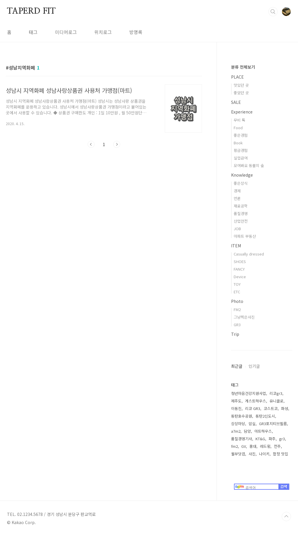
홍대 (252, 446)
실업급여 (241, 158)
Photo (237, 301)
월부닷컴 (238, 454)
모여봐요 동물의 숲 (249, 165)
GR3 (237, 324)
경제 (237, 191)
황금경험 (241, 150)
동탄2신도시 (265, 416)
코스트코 (271, 408)
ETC (237, 291)
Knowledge (242, 175)
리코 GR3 (252, 408)
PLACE (237, 77)
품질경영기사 (241, 438)
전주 (277, 446)
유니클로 (276, 401)
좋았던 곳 (241, 92)
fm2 (234, 446)
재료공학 (241, 206)
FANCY (239, 269)
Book (238, 142)
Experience (242, 112)
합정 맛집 (280, 454)
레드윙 (265, 446)
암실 (252, 423)
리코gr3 (275, 393)
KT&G (260, 438)
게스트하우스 (255, 401)
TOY (237, 284)
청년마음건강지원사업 (248, 393)
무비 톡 (239, 120)
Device (240, 276)
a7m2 (235, 431)
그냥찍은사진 (244, 317)
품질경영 (241, 213)
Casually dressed (249, 254)
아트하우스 (263, 431)
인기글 (254, 366)
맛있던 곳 (241, 85)
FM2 (237, 309)
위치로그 (103, 32)
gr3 (282, 438)
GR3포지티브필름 (273, 423)
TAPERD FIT (31, 11)
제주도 (236, 401)
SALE (236, 102)
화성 (284, 408)
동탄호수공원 (241, 416)
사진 (252, 454)
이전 (91, 144)
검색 (273, 11)
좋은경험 (241, 135)
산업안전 (241, 221)
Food (238, 127)
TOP (286, 516)
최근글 (236, 366)
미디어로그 (66, 32)
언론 (237, 198)
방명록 (135, 32)
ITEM (236, 246)
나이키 (264, 454)
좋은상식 (241, 183)
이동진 (236, 408)
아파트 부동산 (245, 236)
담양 (247, 431)
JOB (237, 228)
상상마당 (238, 423)
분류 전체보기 (243, 67)
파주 (272, 438)
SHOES (240, 261)
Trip (235, 334)
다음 (116, 144)
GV (243, 446)
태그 (33, 32)
